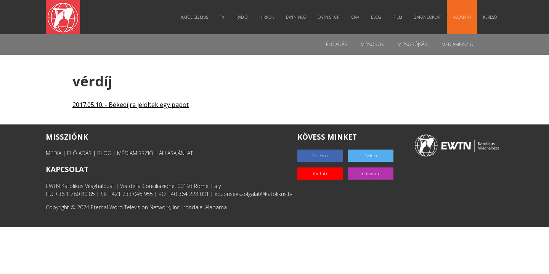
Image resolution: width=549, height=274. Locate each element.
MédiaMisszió (457, 44)
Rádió (241, 17)
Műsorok (372, 44)
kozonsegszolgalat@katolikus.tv (253, 194)
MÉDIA (53, 153)
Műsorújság (413, 44)
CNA (355, 17)
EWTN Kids (296, 17)
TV (222, 17)
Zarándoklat (427, 17)
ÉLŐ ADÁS (79, 153)
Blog (376, 17)
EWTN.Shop (328, 17)
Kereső (490, 17)
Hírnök (266, 17)
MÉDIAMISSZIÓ (135, 153)
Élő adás (336, 44)
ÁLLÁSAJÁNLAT (176, 153)
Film (397, 17)
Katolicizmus (194, 17)
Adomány (462, 17)
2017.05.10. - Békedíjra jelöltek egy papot (130, 104)
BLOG (104, 153)
